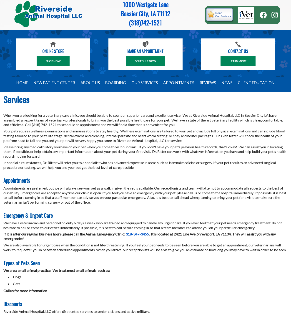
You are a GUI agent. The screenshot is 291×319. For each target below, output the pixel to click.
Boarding (115, 82)
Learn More (238, 61)
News (226, 82)
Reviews (208, 82)
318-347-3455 (137, 234)
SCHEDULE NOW (145, 61)
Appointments (178, 82)
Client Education (256, 82)
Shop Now (53, 61)
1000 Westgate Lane (145, 4)
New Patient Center (54, 82)
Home (22, 82)
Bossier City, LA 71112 (145, 13)
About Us (90, 82)
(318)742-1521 (145, 22)
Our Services (144, 82)
